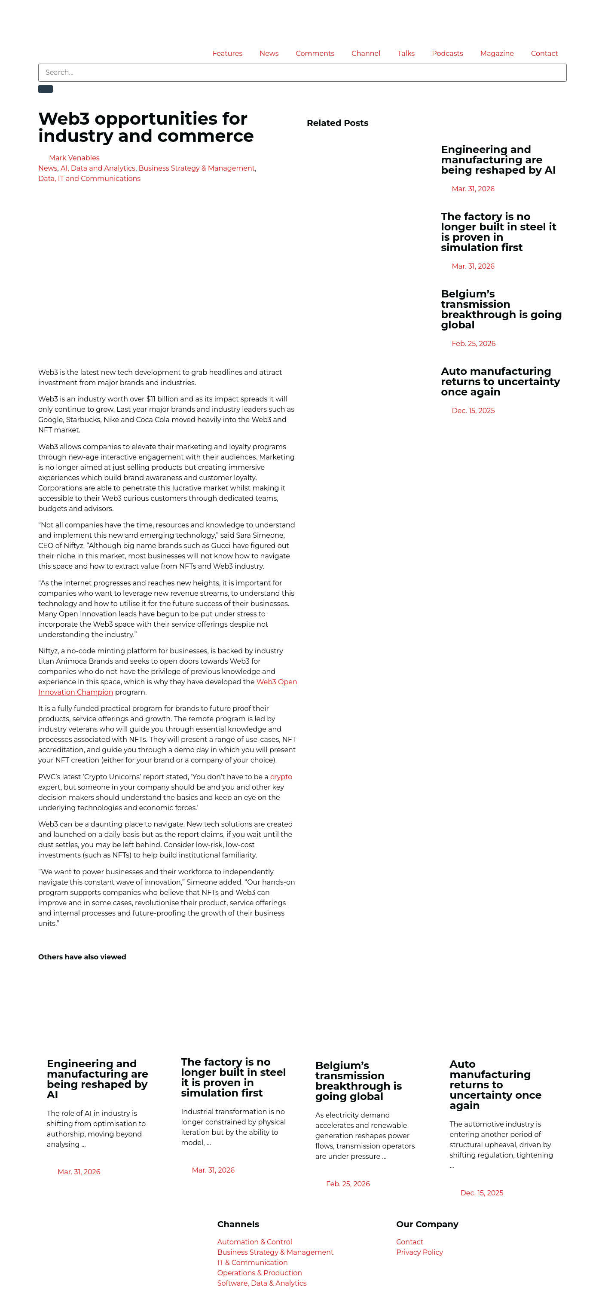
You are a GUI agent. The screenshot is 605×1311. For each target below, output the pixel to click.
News (269, 53)
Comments (315, 53)
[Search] (45, 89)
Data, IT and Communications (89, 179)
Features (228, 53)
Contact (544, 53)
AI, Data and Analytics (98, 168)
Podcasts (447, 53)
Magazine (497, 53)
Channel (365, 53)
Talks (406, 53)
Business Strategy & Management (197, 168)
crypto (281, 777)
